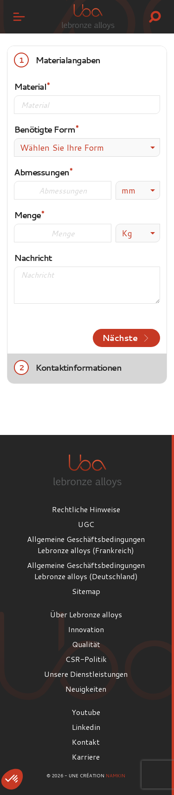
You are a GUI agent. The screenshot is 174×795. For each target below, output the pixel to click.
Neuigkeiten (85, 688)
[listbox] (138, 190)
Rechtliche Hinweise (86, 509)
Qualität (86, 644)
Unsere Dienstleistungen (86, 673)
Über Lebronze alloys (86, 614)
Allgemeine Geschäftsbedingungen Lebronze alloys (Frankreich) (86, 544)
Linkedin (86, 727)
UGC (86, 524)
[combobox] (87, 147)
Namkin (115, 775)
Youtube (85, 712)
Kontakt (86, 741)
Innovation (86, 629)
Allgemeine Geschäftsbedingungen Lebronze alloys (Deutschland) (86, 570)
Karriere (86, 756)
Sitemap (86, 591)
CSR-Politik (86, 659)
